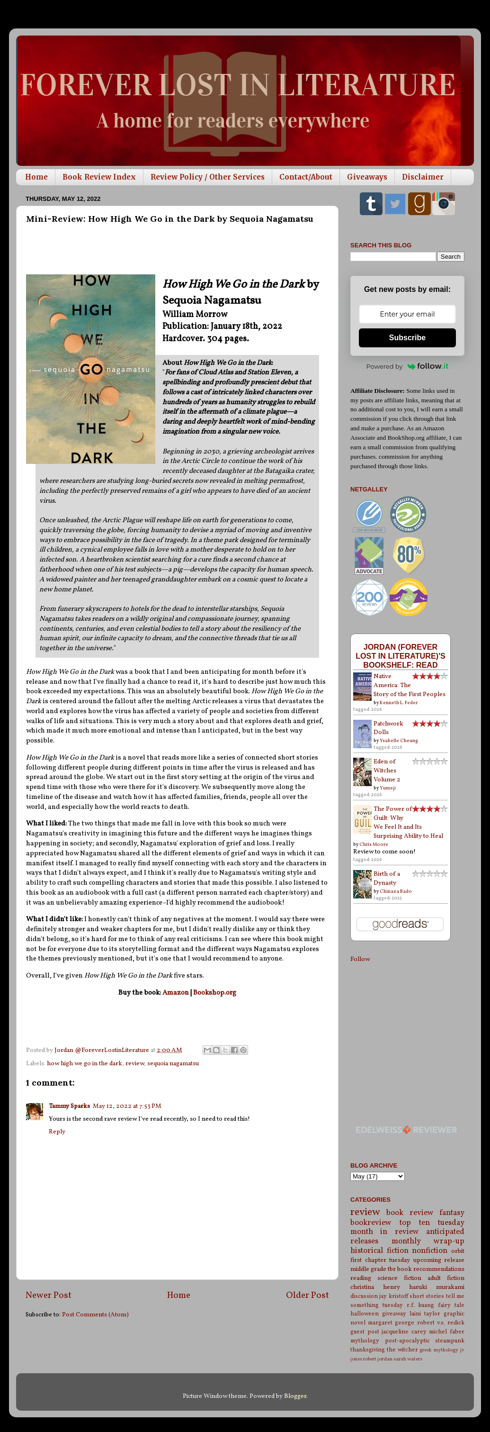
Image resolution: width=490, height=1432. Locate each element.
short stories (427, 1296)
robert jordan (377, 1359)
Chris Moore (373, 844)
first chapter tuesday (380, 1260)
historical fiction (379, 1251)
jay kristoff (393, 1296)
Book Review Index (99, 176)
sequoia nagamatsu (173, 1063)
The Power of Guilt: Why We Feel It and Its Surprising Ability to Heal (408, 823)
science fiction (399, 1278)
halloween (364, 1314)
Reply (57, 1131)
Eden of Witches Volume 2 (387, 770)
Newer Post (48, 1295)
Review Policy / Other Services (208, 176)
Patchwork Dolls (388, 728)
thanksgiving (367, 1350)
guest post (364, 1332)
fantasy (451, 1213)
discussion (364, 1296)
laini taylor (425, 1314)
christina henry (375, 1287)
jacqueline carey (404, 1332)
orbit (457, 1251)
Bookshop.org (214, 993)
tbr (392, 1269)
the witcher (402, 1350)
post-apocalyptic (407, 1341)
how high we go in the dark (84, 1063)
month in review (384, 1232)
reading (360, 1278)
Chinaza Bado (396, 891)
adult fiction (446, 1278)
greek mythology (438, 1350)
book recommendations (430, 1269)
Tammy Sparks (69, 1106)
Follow (360, 959)
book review (409, 1213)
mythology (364, 1341)
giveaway (394, 1314)
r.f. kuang (421, 1305)
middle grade (368, 1269)
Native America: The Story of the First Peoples (409, 685)
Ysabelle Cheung (399, 740)
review (134, 1063)
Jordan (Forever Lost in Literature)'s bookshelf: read (400, 656)
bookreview (371, 1223)
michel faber (446, 1332)
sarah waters (407, 1359)
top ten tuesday (432, 1223)
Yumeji (388, 788)
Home (36, 176)
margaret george (391, 1323)
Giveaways (367, 176)
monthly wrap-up (428, 1241)
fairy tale (451, 1305)
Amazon (175, 993)
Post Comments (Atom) (95, 1314)
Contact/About (305, 176)
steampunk (449, 1341)
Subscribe (407, 338)
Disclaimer (423, 176)
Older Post (307, 1295)
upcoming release (439, 1260)
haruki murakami (436, 1287)
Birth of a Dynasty (387, 879)
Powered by (407, 366)
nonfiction (429, 1251)
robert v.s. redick (440, 1323)
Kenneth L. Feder (399, 702)
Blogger (295, 1396)
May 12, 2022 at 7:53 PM (127, 1106)
